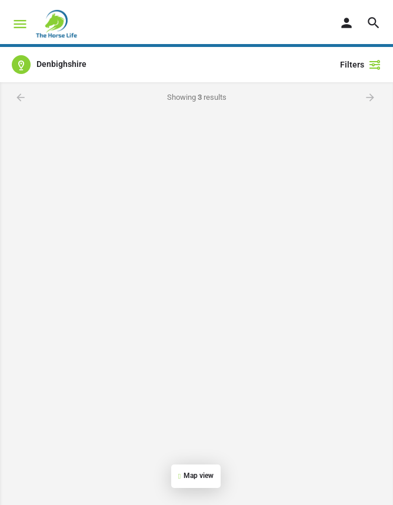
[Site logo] (57, 23)
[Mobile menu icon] (20, 23)
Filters (360, 64)
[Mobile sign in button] (346, 23)
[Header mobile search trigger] (373, 23)
